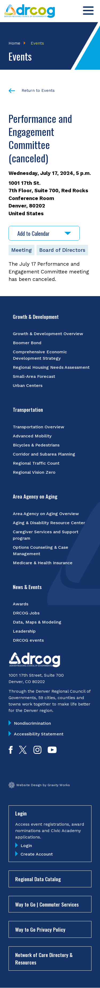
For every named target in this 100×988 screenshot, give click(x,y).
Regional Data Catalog (38, 879)
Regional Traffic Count (36, 463)
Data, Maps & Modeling (37, 622)
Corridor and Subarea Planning (44, 454)
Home (14, 43)
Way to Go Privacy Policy (40, 929)
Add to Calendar (44, 233)
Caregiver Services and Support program (45, 535)
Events (37, 43)
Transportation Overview (38, 426)
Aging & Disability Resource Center (49, 522)
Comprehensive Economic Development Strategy (40, 355)
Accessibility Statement (38, 733)
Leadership (24, 631)
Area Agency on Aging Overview (46, 513)
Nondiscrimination (32, 723)
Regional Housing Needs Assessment (51, 367)
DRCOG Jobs (26, 612)
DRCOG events (28, 640)
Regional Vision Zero (34, 472)
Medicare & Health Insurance (43, 562)
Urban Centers (27, 385)
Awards (20, 603)
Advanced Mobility (32, 435)
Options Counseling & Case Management (40, 550)
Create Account (37, 854)
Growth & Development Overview (48, 333)
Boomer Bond (27, 342)
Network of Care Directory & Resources (44, 958)
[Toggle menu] (88, 10)
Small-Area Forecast (34, 376)
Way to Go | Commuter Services (47, 904)
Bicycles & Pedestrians (36, 445)
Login (26, 845)
